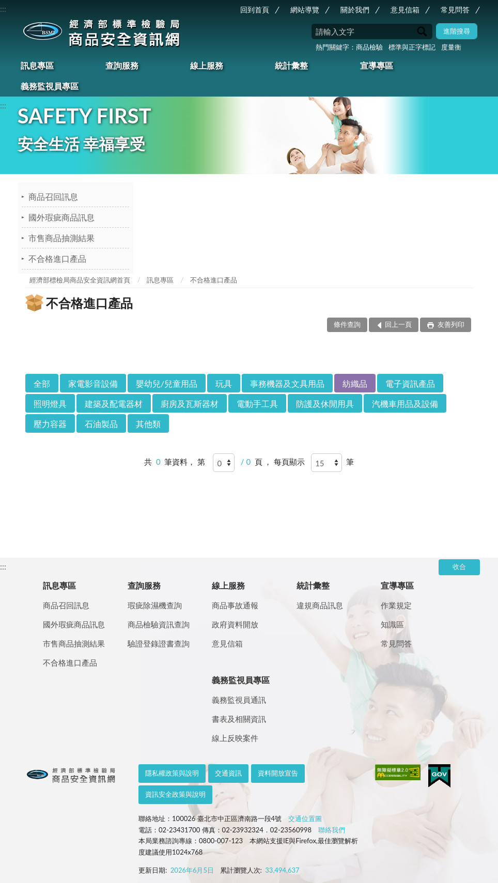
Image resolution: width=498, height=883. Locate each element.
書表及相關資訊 (239, 718)
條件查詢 (347, 324)
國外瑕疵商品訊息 (61, 217)
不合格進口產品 (57, 258)
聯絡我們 (331, 830)
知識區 (392, 624)
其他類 (148, 424)
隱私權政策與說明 (172, 773)
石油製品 (101, 424)
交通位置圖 (305, 818)
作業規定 (396, 605)
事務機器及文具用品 (287, 383)
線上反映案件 (235, 738)
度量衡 (451, 47)
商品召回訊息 (53, 196)
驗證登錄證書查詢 (159, 643)
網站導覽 (304, 9)
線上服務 (206, 65)
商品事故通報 (235, 605)
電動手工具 (257, 403)
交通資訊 (228, 773)
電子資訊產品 (410, 383)
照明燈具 (50, 403)
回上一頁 (398, 324)
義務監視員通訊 (239, 699)
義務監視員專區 (50, 86)
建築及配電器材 (114, 403)
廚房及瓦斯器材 (190, 403)
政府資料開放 (235, 624)
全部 (42, 383)
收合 (459, 566)
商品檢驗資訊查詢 (159, 624)
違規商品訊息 (320, 605)
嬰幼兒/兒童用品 (166, 383)
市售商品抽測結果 (61, 238)
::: (3, 8)
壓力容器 (50, 424)
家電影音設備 (93, 383)
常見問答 (455, 9)
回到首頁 (254, 9)
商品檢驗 (369, 47)
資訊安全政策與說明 (175, 794)
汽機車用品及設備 (405, 403)
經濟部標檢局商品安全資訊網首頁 (79, 280)
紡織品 (355, 383)
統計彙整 (291, 65)
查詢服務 (121, 65)
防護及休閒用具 (325, 403)
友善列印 (450, 324)
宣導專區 (376, 65)
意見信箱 (405, 9)
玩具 (223, 383)
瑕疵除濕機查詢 (155, 605)
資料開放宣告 (278, 773)
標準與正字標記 (411, 47)
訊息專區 (37, 65)
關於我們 (354, 9)
